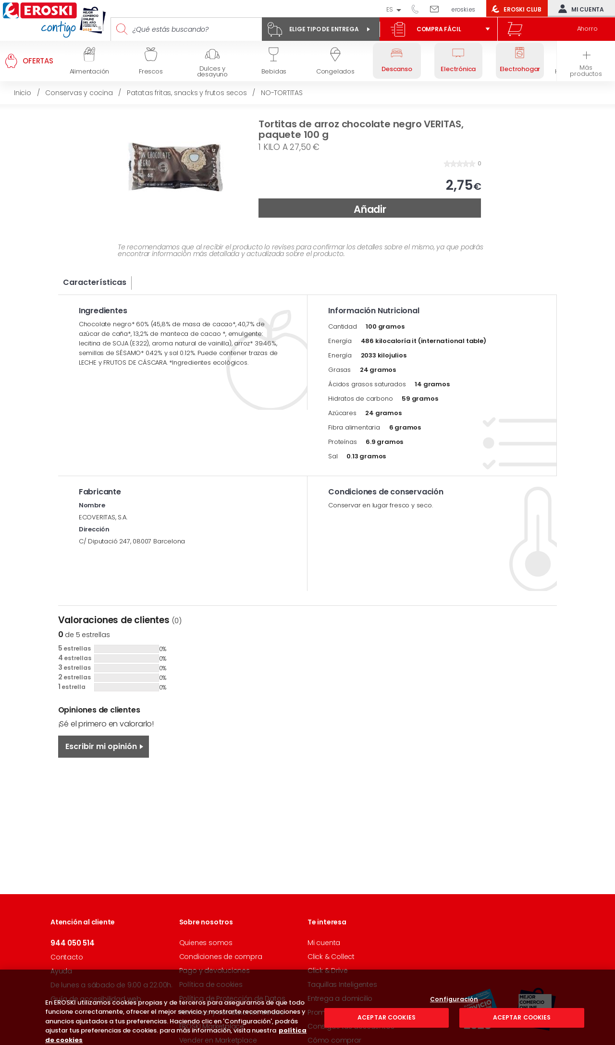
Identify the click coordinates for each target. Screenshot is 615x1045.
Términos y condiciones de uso (231, 1012)
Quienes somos (206, 942)
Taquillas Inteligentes (342, 984)
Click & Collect (331, 956)
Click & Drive (327, 970)
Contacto (66, 957)
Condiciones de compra (220, 956)
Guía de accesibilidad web (95, 999)
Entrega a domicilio (340, 998)
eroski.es (463, 9)
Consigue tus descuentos (351, 1026)
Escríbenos (438, 8)
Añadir (370, 209)
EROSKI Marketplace (211, 1026)
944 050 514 (418, 8)
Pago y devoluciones (214, 970)
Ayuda (61, 971)
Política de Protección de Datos (232, 998)
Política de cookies (211, 984)
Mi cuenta (579, 8)
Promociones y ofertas (346, 1012)
